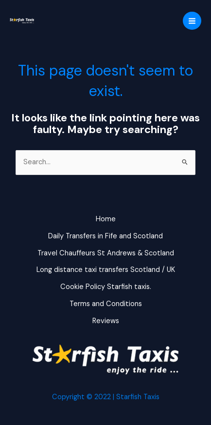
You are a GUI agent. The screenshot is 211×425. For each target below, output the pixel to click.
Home (106, 219)
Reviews (105, 321)
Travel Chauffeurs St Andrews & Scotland (105, 253)
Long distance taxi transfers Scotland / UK (105, 269)
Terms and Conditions (106, 304)
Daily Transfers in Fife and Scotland (105, 236)
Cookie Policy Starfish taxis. (105, 286)
